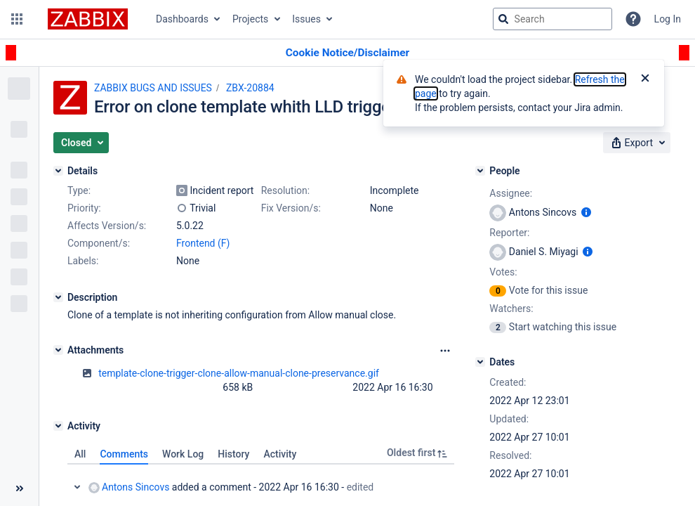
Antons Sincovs (128, 487)
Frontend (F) (203, 243)
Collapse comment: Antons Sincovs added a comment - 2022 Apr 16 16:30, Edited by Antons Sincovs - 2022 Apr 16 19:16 (77, 487)
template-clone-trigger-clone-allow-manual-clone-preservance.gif (238, 373)
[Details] (58, 171)
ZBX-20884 (250, 87)
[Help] (633, 19)
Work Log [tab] (183, 454)
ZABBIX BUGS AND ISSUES (153, 87)
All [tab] (80, 454)
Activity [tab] (279, 454)
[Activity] (58, 426)
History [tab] (233, 454)
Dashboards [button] (182, 19)
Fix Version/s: (291, 208)
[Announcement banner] (347, 53)
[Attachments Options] (445, 350)
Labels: (82, 260)
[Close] (645, 79)
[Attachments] (58, 350)
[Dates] (480, 362)
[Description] (58, 297)
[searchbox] (552, 19)
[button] (17, 19)
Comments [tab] (124, 454)
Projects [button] (250, 19)
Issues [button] (306, 19)
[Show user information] (586, 212)
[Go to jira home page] (88, 19)
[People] (480, 171)
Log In (667, 19)
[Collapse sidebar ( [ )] (19, 488)
